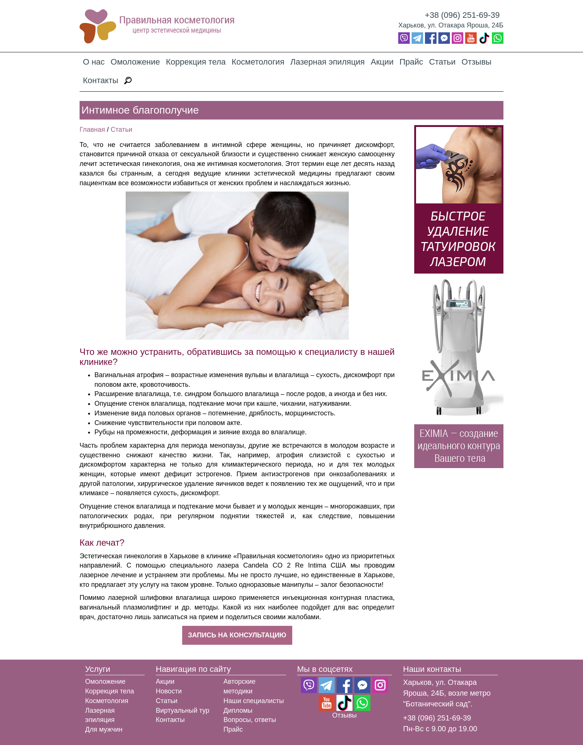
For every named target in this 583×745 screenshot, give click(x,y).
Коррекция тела (196, 62)
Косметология (258, 62)
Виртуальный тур (182, 710)
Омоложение (135, 62)
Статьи (442, 62)
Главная (92, 129)
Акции (382, 62)
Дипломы (237, 710)
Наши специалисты (253, 701)
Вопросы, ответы (249, 719)
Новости (169, 691)
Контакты (100, 80)
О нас (94, 62)
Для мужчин (103, 729)
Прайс (411, 62)
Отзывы (476, 62)
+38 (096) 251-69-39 (462, 15)
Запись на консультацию (237, 635)
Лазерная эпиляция (327, 62)
